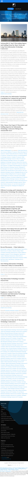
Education (15, 250)
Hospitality (3, 254)
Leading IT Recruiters (3, 469)
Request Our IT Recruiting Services (7, 455)
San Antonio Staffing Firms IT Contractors (19, 177)
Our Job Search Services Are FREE (7, 428)
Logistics (2, 255)
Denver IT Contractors (21, 158)
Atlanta (2, 150)
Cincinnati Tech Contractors (12, 155)
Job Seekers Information (5, 427)
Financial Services (14, 252)
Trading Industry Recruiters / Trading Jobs (8, 434)
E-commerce (9, 250)
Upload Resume (18, 8)
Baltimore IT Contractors (12, 152)
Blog (2, 411)
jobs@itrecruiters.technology (6, 93)
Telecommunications (4, 260)
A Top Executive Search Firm (6, 416)
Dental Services (4, 250)
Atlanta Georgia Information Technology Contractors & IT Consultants (14, 329)
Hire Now (10, 8)
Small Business (11, 259)
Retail (7, 259)
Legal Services (22, 254)
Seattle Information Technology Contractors (14, 182)
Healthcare (24, 252)
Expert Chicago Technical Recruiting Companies (14, 468)
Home (4, 18)
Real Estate (3, 259)
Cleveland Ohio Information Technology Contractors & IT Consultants (14, 343)
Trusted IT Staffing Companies (13, 469)
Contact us (3, 92)
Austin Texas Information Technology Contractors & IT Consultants (14, 331)
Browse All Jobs (4, 414)
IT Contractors (3, 448)
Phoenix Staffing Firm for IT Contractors (13, 173)
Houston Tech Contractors (22, 162)
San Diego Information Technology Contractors (10, 178)
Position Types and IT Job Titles (6, 418)
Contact (2, 297)
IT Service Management (14, 254)
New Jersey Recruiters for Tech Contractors (14, 170)
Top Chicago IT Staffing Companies (19, 467)
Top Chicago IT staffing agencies (5, 471)
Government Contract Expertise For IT (7, 453)
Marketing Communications (10, 255)
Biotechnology (3, 249)
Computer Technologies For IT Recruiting (8, 420)
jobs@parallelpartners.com (6, 458)
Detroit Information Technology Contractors (9, 160)
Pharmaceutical (15, 257)
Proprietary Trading (23, 257)
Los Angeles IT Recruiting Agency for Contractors (17, 165)
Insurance (7, 254)
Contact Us (3, 409)
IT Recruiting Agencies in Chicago (6, 467)
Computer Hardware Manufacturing (13, 249)
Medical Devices (19, 255)
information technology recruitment (12, 310)
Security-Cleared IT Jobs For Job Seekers (8, 436)
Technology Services (19, 259)
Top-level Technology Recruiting (20, 468)
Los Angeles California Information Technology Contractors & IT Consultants (14, 362)
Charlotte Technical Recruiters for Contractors (14, 153)
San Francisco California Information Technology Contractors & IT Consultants (14, 385)
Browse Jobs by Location (5, 432)
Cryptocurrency (24, 249)
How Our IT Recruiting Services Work (7, 446)
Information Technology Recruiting (7, 444)
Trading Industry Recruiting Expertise (7, 450)
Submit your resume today (5, 437)
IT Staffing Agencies (7, 150)
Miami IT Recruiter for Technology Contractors (10, 167)
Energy (18, 250)
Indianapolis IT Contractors (6, 163)
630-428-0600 (4, 457)
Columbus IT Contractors (16, 157)
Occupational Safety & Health (6, 257)
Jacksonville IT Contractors (17, 163)
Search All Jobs (3, 430)
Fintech (19, 252)
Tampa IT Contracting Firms (6, 185)
